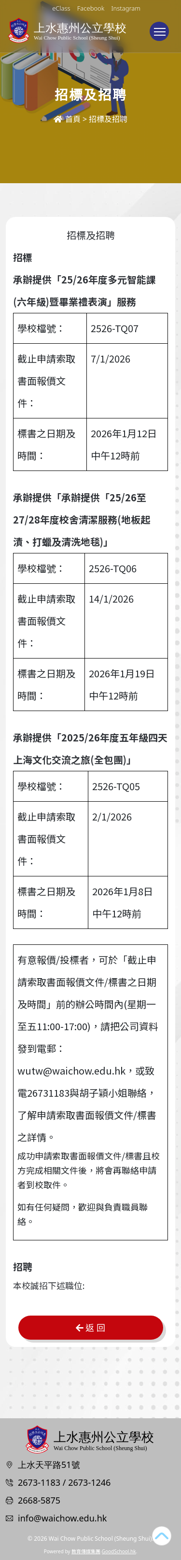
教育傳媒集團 (85, 1551)
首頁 (67, 119)
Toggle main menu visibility (161, 36)
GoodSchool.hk (119, 1551)
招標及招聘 (108, 119)
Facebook (90, 8)
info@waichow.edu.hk (62, 1518)
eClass (61, 8)
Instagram (125, 8)
